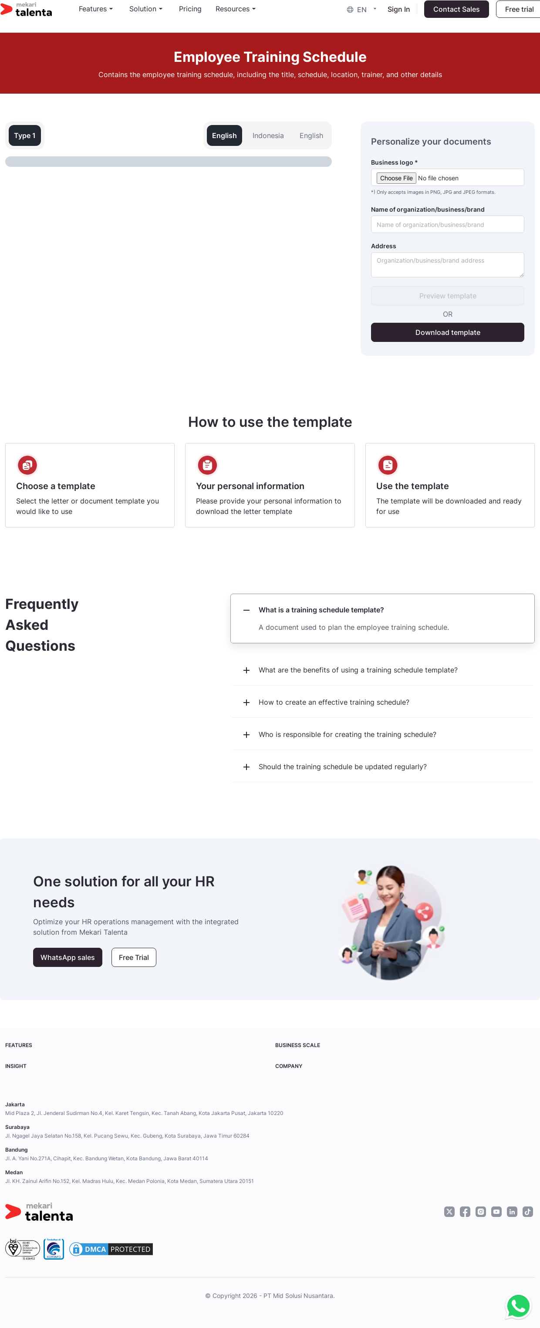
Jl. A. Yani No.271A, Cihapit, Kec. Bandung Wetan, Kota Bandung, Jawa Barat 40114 (106, 1158)
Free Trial (134, 957)
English (311, 135)
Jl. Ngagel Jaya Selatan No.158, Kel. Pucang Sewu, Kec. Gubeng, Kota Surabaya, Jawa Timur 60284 (127, 1135)
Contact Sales (452, 15)
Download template (447, 332)
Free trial (514, 15)
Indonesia (268, 135)
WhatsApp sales (67, 957)
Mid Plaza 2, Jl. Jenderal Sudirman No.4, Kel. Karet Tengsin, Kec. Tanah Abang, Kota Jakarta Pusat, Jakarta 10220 (144, 1113)
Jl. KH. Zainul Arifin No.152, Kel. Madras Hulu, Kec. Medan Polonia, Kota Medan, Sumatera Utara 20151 (129, 1181)
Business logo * (394, 162)
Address (383, 246)
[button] (359, 15)
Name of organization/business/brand (428, 209)
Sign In (394, 15)
